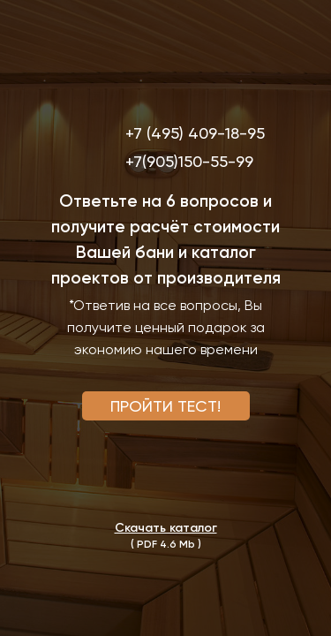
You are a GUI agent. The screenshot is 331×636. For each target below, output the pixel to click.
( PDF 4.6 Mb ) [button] (166, 544)
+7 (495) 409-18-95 (195, 133)
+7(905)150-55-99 (189, 161)
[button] (166, 527)
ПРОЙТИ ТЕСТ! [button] (165, 406)
